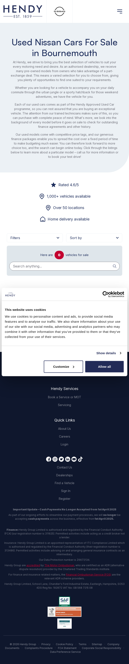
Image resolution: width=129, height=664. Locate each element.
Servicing (64, 405)
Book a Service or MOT (64, 397)
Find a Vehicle (64, 483)
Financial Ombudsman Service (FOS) (88, 574)
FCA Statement (67, 648)
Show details (106, 353)
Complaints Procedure (39, 648)
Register (64, 498)
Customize (63, 366)
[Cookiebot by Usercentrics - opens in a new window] (105, 294)
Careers (64, 436)
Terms (82, 644)
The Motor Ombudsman (59, 565)
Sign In (65, 491)
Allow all (104, 366)
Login (64, 444)
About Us (64, 428)
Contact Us (64, 467)
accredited (33, 565)
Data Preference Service (65, 651)
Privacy (46, 644)
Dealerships (64, 475)
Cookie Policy (64, 644)
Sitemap (97, 644)
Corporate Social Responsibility (101, 648)
